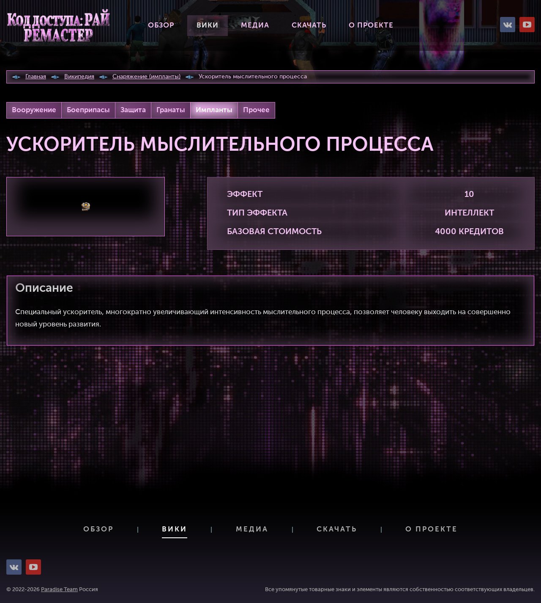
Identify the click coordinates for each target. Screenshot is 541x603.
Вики (208, 25)
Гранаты (170, 110)
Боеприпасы (88, 110)
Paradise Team (59, 589)
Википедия (79, 77)
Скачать (309, 25)
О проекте (371, 25)
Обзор (161, 25)
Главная (35, 77)
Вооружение (34, 110)
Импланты (214, 110)
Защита (133, 110)
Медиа (255, 25)
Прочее (256, 110)
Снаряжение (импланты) (146, 77)
